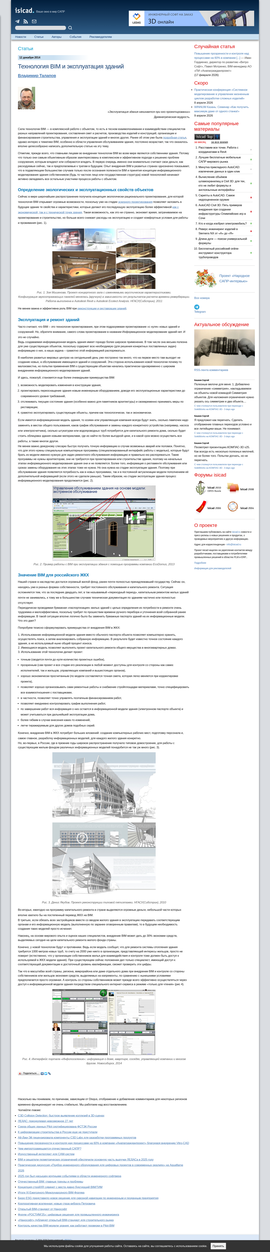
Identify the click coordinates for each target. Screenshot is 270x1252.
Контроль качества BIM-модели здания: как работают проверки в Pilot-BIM (66, 1225)
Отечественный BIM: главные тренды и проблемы (50, 1181)
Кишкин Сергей (201, 380)
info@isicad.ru (234, 544)
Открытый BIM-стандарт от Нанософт (42, 1209)
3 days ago (229, 409)
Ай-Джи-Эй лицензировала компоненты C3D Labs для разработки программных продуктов (77, 1137)
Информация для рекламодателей (212, 568)
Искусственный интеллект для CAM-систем (46, 1154)
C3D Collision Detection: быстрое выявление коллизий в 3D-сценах (61, 1115)
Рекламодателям (101, 37)
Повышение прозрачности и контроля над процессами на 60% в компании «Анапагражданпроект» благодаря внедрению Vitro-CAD (103, 1143)
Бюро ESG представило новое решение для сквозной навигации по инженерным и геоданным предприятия (88, 1198)
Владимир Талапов (37, 75)
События (75, 37)
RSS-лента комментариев (211, 370)
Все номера (202, 298)
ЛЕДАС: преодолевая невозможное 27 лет (45, 1121)
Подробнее (200, 562)
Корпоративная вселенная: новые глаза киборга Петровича (56, 1203)
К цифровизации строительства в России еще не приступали (57, 1132)
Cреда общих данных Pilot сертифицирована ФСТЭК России (57, 1126)
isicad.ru (236, 532)
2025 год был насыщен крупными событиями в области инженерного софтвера (69, 1176)
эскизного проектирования (135, 202)
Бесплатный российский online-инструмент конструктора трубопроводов (219, 253)
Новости (20, 37)
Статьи (38, 37)
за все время (219, 142)
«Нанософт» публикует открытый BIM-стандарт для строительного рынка (66, 1220)
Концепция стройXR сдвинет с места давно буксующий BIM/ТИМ (60, 1187)
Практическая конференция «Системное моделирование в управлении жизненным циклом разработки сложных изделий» (221, 94)
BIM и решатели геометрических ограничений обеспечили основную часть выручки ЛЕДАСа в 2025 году (86, 1159)
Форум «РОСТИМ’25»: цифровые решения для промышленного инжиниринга (68, 1214)
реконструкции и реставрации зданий (101, 308)
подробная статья (174, 137)
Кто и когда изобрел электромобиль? (223, 223)
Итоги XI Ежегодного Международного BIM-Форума (51, 1192)
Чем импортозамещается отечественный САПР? (49, 1148)
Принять (218, 1246)
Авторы (56, 37)
